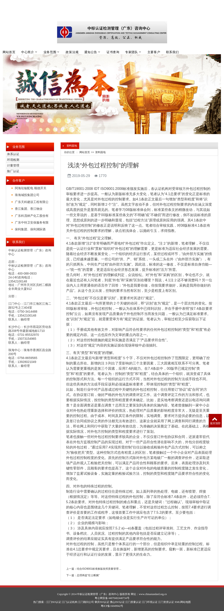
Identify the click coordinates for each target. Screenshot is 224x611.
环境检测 (13, 159)
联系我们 (172, 52)
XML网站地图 (183, 602)
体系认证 (13, 154)
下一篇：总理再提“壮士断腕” (83, 575)
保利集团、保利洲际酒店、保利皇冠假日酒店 (30, 230)
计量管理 (13, 165)
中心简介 (27, 52)
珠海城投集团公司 (27, 195)
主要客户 (153, 52)
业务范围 (50, 52)
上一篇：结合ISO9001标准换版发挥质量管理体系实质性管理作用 (94, 568)
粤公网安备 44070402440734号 (112, 598)
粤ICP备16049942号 (112, 605)
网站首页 (9, 52)
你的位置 (69, 152)
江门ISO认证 (53, 602)
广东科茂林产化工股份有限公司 (32, 216)
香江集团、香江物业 (28, 208)
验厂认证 (13, 171)
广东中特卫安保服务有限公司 (32, 223)
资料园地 (100, 152)
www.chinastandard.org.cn (153, 594)
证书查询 (113, 52)
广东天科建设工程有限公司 (32, 202)
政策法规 (72, 52)
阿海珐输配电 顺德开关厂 (30, 188)
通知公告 (90, 52)
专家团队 (131, 52)
